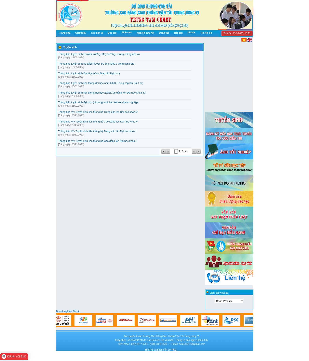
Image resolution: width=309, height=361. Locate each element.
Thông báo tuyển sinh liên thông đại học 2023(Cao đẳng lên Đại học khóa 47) (102, 92)
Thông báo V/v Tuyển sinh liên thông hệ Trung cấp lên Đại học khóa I (97, 131)
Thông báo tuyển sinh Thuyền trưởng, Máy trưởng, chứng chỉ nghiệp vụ (99, 54)
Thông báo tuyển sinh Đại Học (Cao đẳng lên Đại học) (89, 73)
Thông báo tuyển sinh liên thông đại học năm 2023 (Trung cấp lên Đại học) (100, 83)
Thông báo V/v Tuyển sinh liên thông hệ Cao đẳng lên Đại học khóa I (97, 140)
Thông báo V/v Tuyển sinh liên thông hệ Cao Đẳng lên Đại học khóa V (98, 121)
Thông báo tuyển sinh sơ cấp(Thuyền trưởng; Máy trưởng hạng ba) (96, 63)
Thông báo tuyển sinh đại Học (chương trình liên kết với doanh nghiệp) (98, 102)
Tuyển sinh (70, 47)
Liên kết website (219, 292)
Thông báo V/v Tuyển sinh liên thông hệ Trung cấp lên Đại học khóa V (98, 111)
